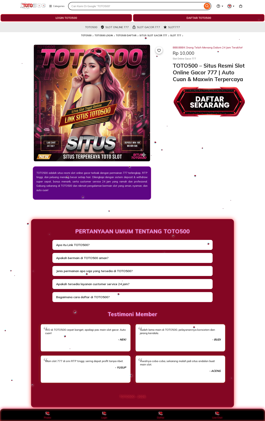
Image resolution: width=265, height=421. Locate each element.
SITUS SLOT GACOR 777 (153, 35)
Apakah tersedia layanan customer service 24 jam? (92, 284)
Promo (47, 415)
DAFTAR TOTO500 (199, 17)
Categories (57, 6)
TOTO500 (86, 35)
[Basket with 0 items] (241, 6)
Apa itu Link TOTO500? (73, 245)
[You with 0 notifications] (231, 6)
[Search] (207, 6)
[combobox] (135, 6)
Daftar (160, 415)
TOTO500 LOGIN (103, 35)
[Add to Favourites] (159, 50)
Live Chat (217, 415)
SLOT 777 (175, 35)
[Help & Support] (219, 6)
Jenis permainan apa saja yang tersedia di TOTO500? (94, 271)
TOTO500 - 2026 (132, 397)
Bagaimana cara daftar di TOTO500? (83, 297)
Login (104, 415)
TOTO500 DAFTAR (126, 35)
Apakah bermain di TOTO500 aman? (82, 258)
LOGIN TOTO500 (66, 17)
